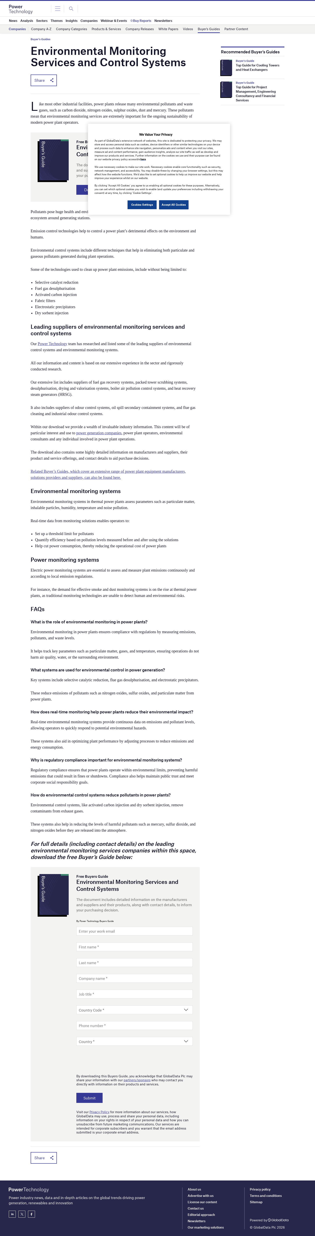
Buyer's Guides (40, 39)
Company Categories (71, 29)
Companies (17, 29)
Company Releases (140, 29)
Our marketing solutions (206, 1227)
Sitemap (256, 1202)
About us (194, 1189)
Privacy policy (260, 1189)
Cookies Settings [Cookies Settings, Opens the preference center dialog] (142, 204)
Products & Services (106, 29)
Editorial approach (201, 1215)
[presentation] (109, 1058)
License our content (202, 1202)
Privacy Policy (99, 1112)
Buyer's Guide (245, 61)
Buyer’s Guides (209, 29)
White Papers (168, 29)
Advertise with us (201, 1196)
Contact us (196, 1208)
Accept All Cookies (174, 204)
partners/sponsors (137, 1080)
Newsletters (196, 1221)
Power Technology (52, 344)
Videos (188, 29)
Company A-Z (41, 29)
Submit (90, 1098)
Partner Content (236, 29)
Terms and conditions (266, 1196)
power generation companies (98, 433)
